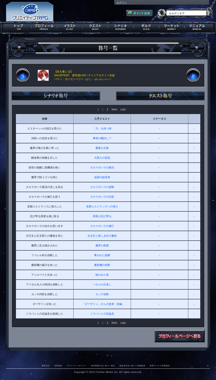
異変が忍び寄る (102, 216)
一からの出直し (102, 284)
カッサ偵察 (102, 294)
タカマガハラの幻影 (102, 196)
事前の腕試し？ (102, 138)
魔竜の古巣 (102, 148)
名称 (44, 118)
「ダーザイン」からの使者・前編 (102, 304)
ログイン (121, 2)
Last (123, 109)
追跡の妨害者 (102, 177)
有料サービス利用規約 (160, 365)
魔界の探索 (102, 245)
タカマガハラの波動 (102, 187)
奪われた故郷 (102, 255)
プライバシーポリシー (77, 365)
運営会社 (46, 365)
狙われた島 (102, 274)
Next (114, 109)
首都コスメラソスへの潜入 (102, 206)
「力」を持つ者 (102, 128)
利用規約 (58, 365)
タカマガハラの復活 (102, 167)
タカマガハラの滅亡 (102, 226)
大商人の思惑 (102, 157)
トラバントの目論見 (102, 313)
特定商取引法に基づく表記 (103, 365)
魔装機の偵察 (102, 265)
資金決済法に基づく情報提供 (132, 365)
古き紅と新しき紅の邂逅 (102, 235)
